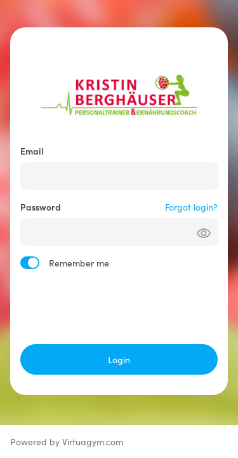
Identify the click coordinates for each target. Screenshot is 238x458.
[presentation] (119, 306)
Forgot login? (191, 206)
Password (40, 206)
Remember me (79, 262)
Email (32, 150)
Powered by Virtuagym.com (66, 441)
